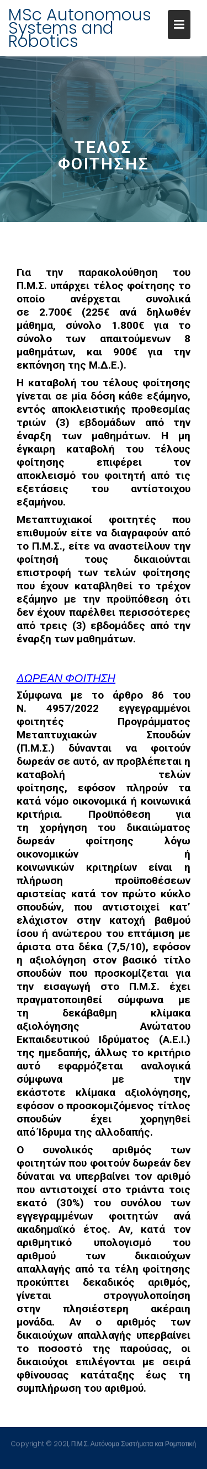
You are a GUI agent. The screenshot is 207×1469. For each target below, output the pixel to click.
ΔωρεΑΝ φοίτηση (66, 678)
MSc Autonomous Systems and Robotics (79, 28)
